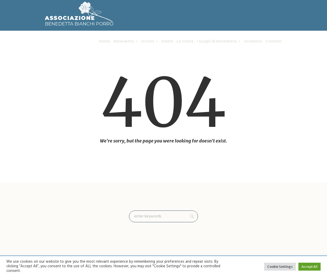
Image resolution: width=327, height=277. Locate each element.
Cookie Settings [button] (280, 266)
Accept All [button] (309, 266)
